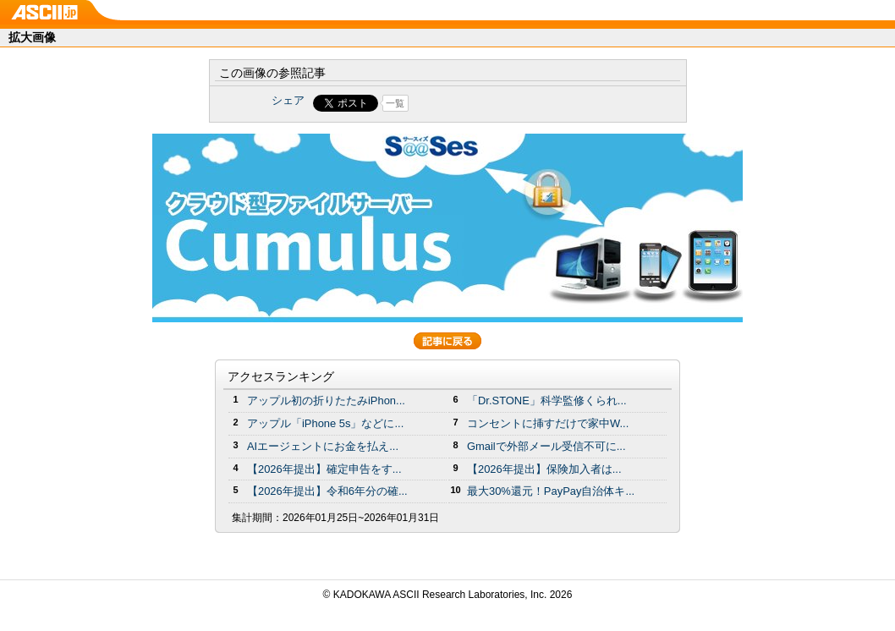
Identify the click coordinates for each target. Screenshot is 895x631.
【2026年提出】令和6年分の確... (327, 491)
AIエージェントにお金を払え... (322, 446)
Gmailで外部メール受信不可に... (546, 446)
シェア (288, 100)
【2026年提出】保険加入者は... (544, 469)
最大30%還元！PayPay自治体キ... (550, 491)
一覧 (395, 103)
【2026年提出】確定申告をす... (324, 469)
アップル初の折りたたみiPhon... (326, 400)
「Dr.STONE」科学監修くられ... (547, 400)
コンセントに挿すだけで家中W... (548, 423)
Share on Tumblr (510, 103)
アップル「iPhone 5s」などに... (325, 423)
